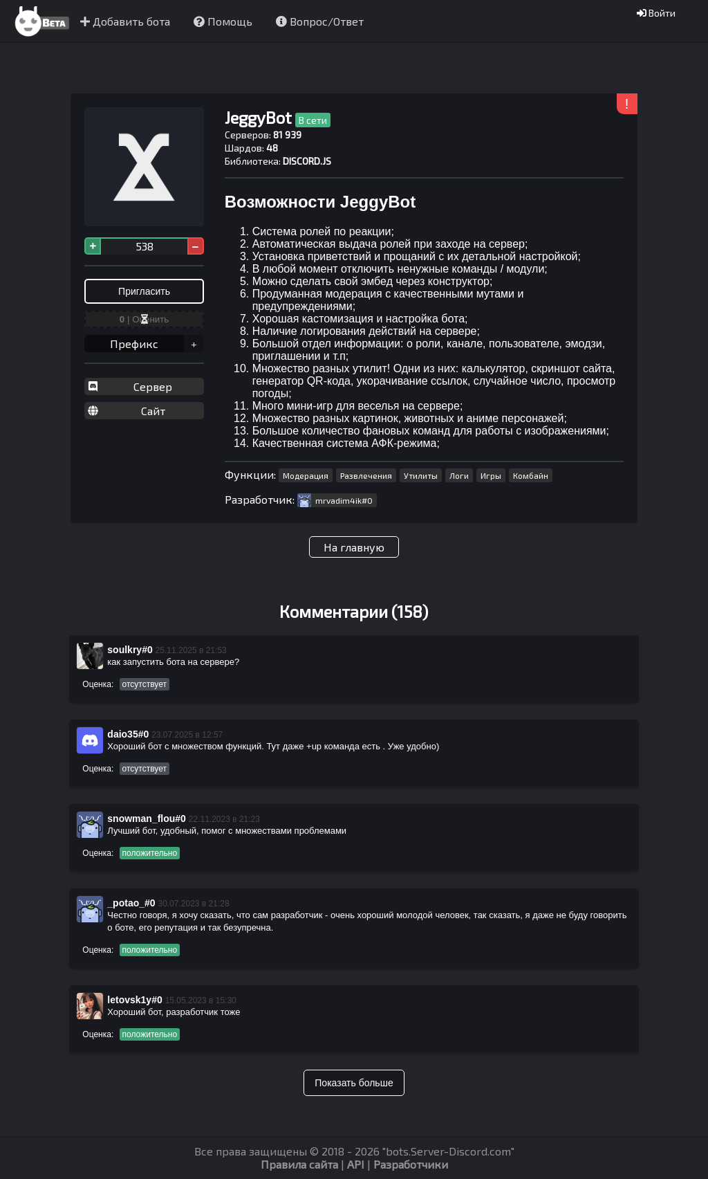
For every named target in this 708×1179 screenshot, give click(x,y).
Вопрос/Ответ (320, 21)
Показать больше (354, 1082)
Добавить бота (125, 21)
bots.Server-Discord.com (448, 1151)
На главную (354, 547)
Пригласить (144, 291)
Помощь (223, 21)
